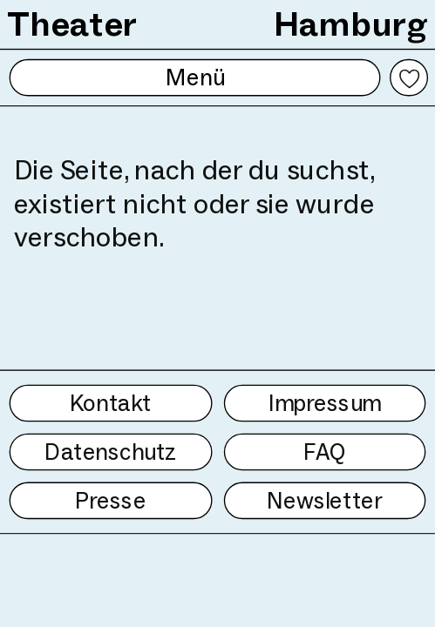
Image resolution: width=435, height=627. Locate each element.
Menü (195, 77)
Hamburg (351, 24)
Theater (72, 24)
